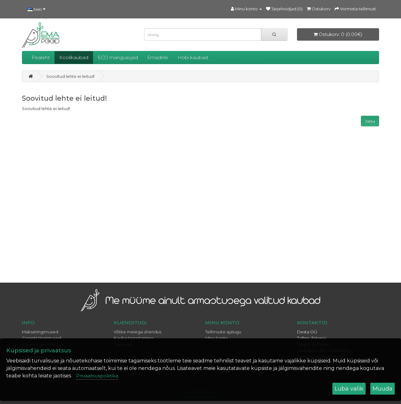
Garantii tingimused (41, 338)
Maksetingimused (40, 331)
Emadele (157, 57)
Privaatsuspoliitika (97, 376)
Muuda (382, 388)
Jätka (370, 121)
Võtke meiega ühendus (137, 331)
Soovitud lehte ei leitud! (70, 76)
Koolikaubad (73, 57)
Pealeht (41, 57)
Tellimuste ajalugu (223, 331)
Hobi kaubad (193, 57)
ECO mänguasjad (118, 57)
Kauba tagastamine (134, 338)
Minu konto (216, 338)
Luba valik (349, 388)
